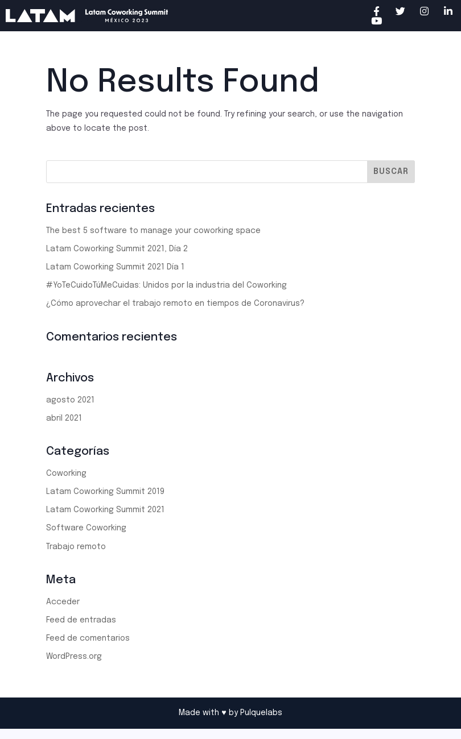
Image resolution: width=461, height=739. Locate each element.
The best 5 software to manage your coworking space (153, 231)
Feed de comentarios (88, 638)
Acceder (63, 602)
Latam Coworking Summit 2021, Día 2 (117, 249)
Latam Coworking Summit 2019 (105, 492)
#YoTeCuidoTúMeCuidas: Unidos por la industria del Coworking (166, 285)
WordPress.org (74, 657)
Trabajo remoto (76, 547)
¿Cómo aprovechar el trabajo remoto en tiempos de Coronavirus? (175, 304)
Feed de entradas (81, 620)
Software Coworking (86, 528)
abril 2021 (64, 418)
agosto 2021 (70, 400)
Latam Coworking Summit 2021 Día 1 (115, 267)
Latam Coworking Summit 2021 (105, 510)
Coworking (66, 474)
